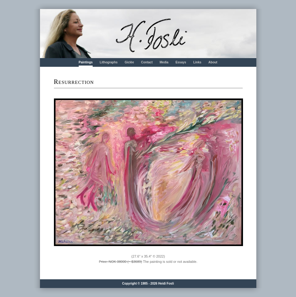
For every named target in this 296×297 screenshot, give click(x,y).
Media (164, 62)
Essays (180, 62)
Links (197, 62)
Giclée (129, 62)
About (212, 62)
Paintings (86, 62)
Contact (146, 62)
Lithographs (109, 62)
